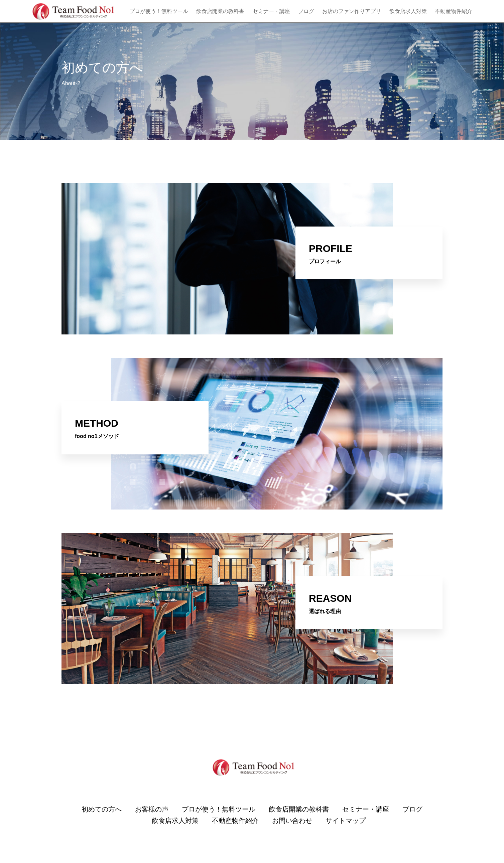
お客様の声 (151, 809)
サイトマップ (346, 820)
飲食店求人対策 (408, 11)
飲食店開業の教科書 (220, 11)
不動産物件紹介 (453, 11)
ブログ (306, 11)
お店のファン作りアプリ (351, 11)
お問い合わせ (292, 820)
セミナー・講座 (271, 11)
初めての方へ (102, 809)
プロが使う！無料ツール (158, 11)
